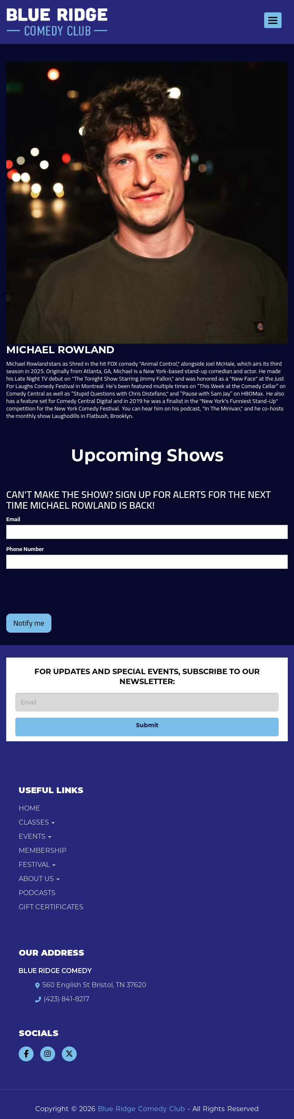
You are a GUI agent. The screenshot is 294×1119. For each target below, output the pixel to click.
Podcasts (37, 893)
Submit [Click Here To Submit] (147, 725)
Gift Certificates (51, 907)
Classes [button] (37, 822)
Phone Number (25, 549)
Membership (42, 850)
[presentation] (69, 591)
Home (29, 808)
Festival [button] (37, 865)
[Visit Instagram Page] (47, 1053)
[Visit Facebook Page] (26, 1053)
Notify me (28, 623)
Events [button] (35, 836)
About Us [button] (39, 879)
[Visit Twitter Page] (69, 1053)
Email (13, 519)
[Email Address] (147, 702)
